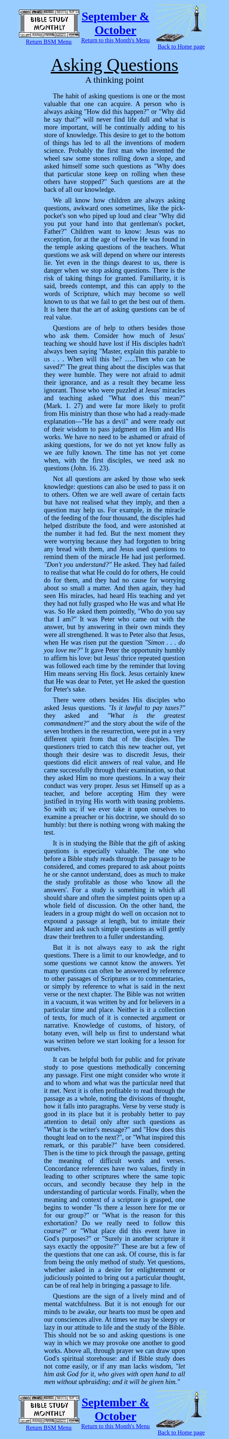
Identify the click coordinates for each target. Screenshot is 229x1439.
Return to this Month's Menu (115, 40)
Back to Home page (181, 46)
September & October (115, 23)
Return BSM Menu (49, 42)
